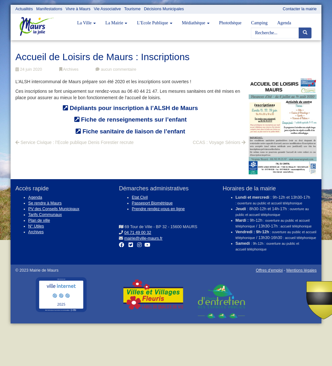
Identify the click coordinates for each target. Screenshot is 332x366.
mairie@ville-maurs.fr (143, 238)
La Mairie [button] (116, 22)
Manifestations (49, 9)
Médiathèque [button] (196, 22)
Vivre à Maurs (78, 9)
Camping (259, 22)
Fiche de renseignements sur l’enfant (130, 119)
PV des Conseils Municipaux (53, 209)
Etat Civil (140, 197)
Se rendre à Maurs (45, 203)
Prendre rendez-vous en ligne (158, 209)
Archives (69, 69)
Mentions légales (301, 270)
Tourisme (132, 9)
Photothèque (230, 22)
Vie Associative (107, 9)
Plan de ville (39, 220)
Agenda (284, 22)
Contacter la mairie (300, 9)
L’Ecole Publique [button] (154, 22)
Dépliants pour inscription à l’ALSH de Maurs (130, 108)
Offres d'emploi (269, 270)
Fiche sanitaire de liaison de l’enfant (130, 131)
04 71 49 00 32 (137, 232)
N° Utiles (36, 226)
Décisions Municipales (164, 9)
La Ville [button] (86, 22)
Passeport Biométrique (152, 203)
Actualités (24, 9)
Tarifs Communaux (45, 214)
